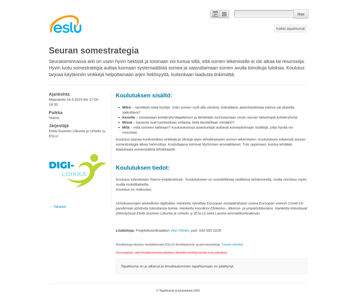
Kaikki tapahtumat (290, 28)
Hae (301, 14)
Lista (224, 14)
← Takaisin (57, 206)
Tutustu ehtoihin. (233, 244)
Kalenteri (215, 14)
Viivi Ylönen (179, 230)
